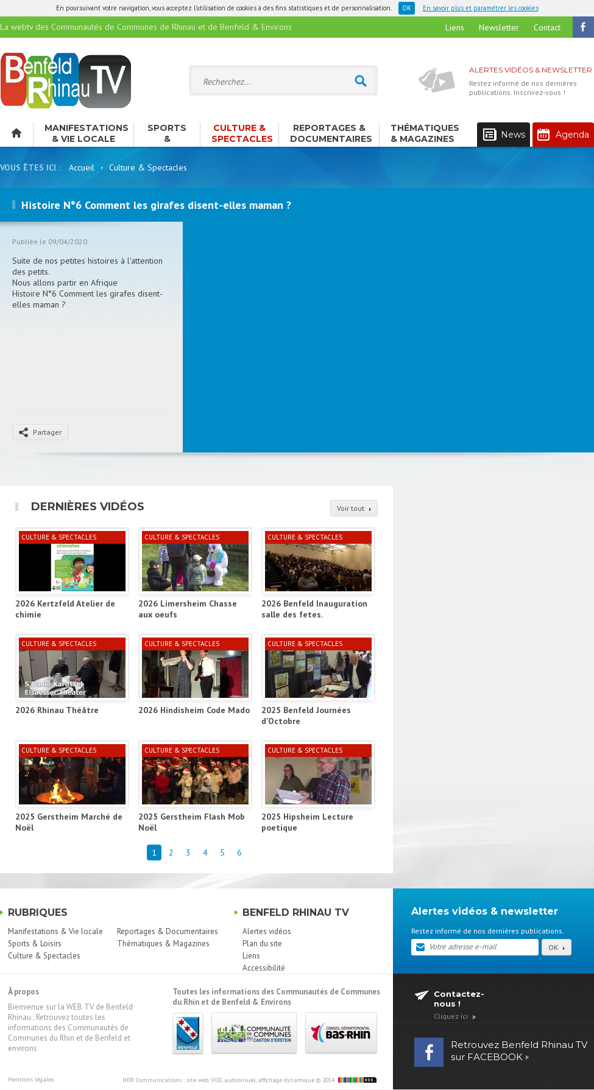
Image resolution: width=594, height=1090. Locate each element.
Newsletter (499, 27)
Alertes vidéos (266, 931)
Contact (547, 27)
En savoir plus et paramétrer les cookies (481, 8)
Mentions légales (31, 1079)
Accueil (81, 167)
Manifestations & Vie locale (86, 133)
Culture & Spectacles (242, 133)
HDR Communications (218, 1080)
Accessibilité (263, 968)
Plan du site (262, 943)
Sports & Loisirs (166, 134)
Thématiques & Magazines (425, 133)
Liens (454, 27)
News (504, 134)
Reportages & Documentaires (331, 133)
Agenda (563, 134)
